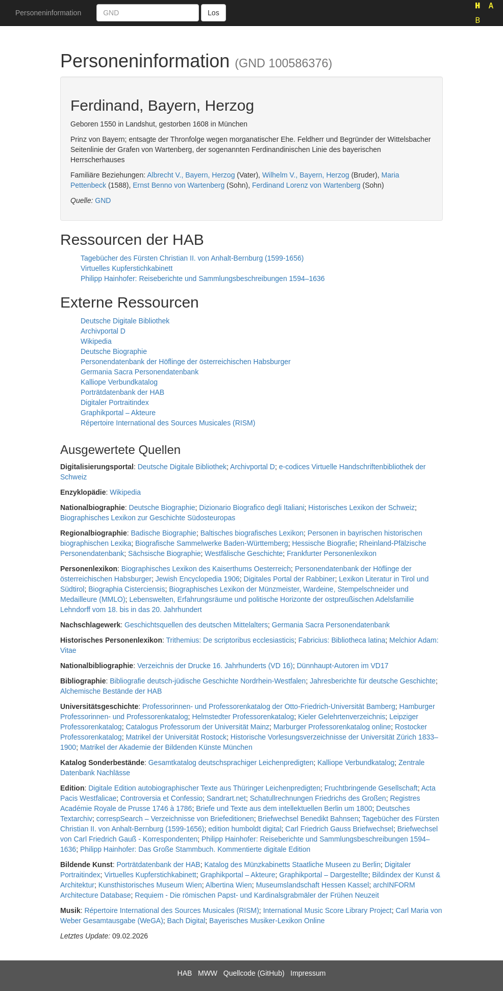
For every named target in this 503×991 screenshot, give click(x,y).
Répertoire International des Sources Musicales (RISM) (168, 423)
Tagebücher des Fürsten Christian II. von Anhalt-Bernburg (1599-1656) (192, 258)
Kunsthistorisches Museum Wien (150, 885)
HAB (185, 973)
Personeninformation (48, 13)
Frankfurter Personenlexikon (331, 553)
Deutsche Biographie (114, 351)
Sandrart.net (226, 798)
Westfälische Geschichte (244, 553)
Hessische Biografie (323, 543)
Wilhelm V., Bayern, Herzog (305, 175)
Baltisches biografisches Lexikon (252, 533)
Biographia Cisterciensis (126, 589)
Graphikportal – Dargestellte (323, 875)
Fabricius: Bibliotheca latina (341, 640)
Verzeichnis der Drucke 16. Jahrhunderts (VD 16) (215, 666)
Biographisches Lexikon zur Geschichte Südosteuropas (147, 518)
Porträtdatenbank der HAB (122, 392)
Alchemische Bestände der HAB (111, 691)
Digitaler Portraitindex (115, 402)
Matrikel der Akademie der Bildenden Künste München (166, 747)
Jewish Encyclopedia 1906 (198, 579)
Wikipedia (96, 341)
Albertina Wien (229, 885)
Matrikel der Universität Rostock (176, 737)
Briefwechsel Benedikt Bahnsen (308, 819)
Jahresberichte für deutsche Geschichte (373, 681)
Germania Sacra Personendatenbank (139, 372)
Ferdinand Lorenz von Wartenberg (306, 185)
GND (103, 200)
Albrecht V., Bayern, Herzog (191, 175)
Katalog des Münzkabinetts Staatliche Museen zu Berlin (292, 864)
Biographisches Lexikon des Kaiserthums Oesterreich (206, 569)
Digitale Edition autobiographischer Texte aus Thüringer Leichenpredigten (204, 788)
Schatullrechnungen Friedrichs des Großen (318, 798)
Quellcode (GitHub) (254, 973)
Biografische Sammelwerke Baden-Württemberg (211, 543)
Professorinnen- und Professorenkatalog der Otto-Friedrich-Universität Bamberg (268, 706)
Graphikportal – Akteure (118, 413)
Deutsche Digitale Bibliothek (125, 321)
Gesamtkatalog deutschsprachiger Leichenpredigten (231, 762)
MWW (207, 973)
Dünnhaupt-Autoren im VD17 (343, 666)
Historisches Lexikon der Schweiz (361, 507)
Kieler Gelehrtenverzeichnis (341, 717)
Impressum (307, 973)
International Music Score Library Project (327, 910)
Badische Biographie (163, 533)
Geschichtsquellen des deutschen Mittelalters (196, 625)
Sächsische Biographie (164, 553)
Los (213, 13)
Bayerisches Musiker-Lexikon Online (266, 921)
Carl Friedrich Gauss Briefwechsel (339, 829)
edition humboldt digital (244, 829)
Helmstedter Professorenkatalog (243, 717)
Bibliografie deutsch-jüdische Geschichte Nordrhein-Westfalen (208, 681)
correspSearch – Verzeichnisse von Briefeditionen (175, 819)
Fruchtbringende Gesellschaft (371, 788)
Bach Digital (186, 921)
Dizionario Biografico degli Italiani (251, 507)
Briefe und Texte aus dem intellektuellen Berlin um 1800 (284, 808)
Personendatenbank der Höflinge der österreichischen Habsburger (186, 362)
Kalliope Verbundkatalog (119, 382)
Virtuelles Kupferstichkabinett (126, 268)
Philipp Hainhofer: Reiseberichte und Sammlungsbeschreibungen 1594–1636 (203, 278)
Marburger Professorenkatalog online (332, 727)
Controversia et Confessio (161, 798)
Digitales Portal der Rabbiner (289, 579)
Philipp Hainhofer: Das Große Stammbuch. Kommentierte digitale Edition (195, 849)
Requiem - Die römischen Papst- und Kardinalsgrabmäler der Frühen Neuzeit (257, 895)
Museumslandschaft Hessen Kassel (312, 885)
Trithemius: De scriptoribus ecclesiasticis (230, 640)
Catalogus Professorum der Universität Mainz (197, 727)
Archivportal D (103, 331)
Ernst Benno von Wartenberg (178, 185)
